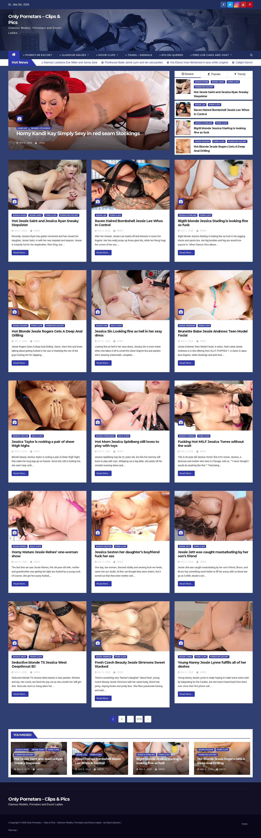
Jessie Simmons (103, 657)
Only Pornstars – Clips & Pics (41, 822)
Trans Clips (36, 657)
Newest (188, 74)
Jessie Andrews (187, 326)
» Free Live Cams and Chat (211, 55)
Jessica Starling (203, 123)
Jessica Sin (101, 326)
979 (139, 719)
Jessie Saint (218, 82)
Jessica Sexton (104, 546)
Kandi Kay (22, 128)
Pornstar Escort (204, 87)
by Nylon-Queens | (112, 822)
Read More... (20, 252)
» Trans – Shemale (138, 55)
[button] (251, 55)
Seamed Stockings (40, 128)
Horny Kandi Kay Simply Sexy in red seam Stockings (78, 133)
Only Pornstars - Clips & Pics (38, 799)
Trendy (240, 74)
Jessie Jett (184, 546)
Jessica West (19, 657)
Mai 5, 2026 (25, 143)
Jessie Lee (200, 105)
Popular (214, 74)
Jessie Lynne (185, 657)
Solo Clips (116, 326)
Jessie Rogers (202, 141)
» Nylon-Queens (171, 55)
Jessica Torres (187, 436)
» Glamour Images (74, 55)
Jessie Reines (19, 546)
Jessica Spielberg (105, 436)
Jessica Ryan (201, 82)
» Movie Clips (107, 55)
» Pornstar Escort (37, 55)
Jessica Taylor (20, 436)
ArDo (40, 143)
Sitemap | (12, 830)
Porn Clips (233, 82)
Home (245, 824)
